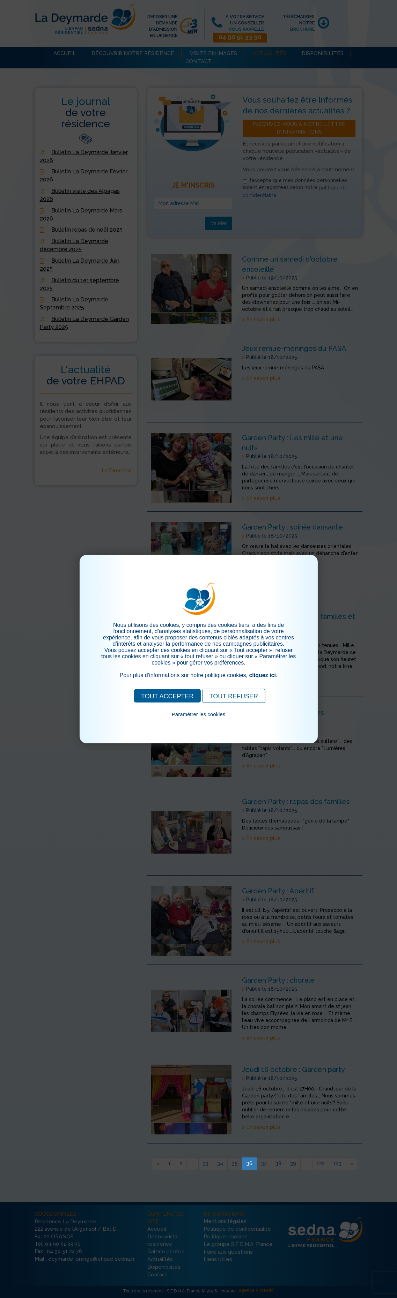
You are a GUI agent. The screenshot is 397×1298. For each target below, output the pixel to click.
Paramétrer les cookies (198, 714)
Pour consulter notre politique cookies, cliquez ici (198, 722)
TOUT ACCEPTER (167, 695)
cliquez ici (262, 675)
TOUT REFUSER (233, 695)
